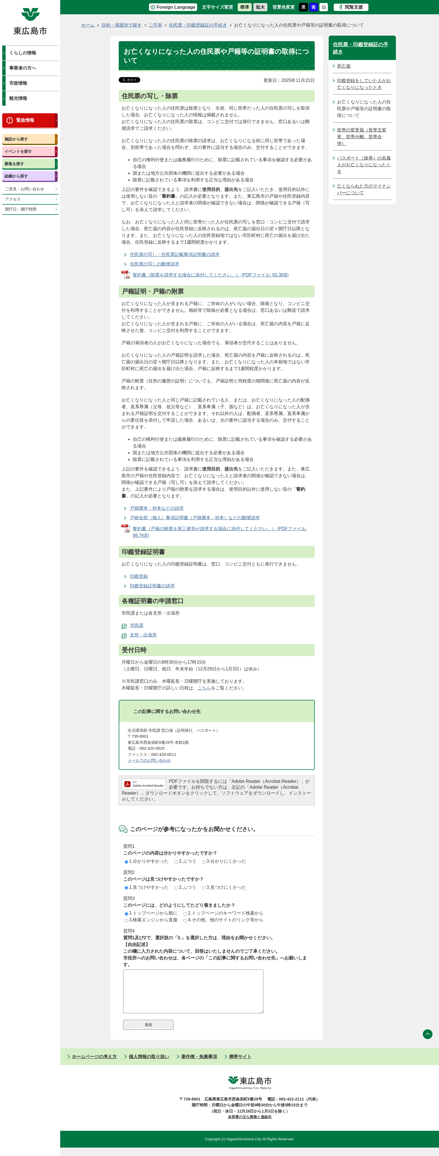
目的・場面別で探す (121, 25)
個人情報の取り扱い (149, 1065)
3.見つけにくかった (224, 887)
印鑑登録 (139, 576)
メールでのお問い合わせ (149, 760)
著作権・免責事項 (199, 1065)
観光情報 (18, 98)
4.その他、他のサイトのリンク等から (223, 919)
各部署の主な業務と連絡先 (250, 1125)
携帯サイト (240, 1065)
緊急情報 (25, 120)
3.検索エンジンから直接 (151, 919)
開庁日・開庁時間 (20, 209)
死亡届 (344, 66)
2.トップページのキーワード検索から (223, 913)
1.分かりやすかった (147, 861)
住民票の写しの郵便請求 (154, 264)
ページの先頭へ (427, 1042)
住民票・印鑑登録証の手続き (198, 25)
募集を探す (14, 163)
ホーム (88, 25)
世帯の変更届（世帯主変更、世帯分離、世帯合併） (361, 137)
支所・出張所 (143, 635)
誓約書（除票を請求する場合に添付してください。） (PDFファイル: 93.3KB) (210, 275)
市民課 (136, 625)
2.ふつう (185, 861)
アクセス (13, 199)
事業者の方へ (22, 68)
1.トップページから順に (151, 913)
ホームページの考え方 (94, 1065)
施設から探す (16, 139)
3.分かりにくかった (224, 861)
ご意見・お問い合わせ (24, 189)
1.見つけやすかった (147, 887)
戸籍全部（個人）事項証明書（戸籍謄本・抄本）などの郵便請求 (195, 517)
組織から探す (16, 176)
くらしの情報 (22, 52)
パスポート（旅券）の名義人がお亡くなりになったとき (364, 165)
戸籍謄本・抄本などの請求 (157, 508)
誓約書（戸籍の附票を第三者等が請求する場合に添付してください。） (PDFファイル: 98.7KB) (220, 532)
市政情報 (18, 83)
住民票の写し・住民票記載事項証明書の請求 (175, 254)
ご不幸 (155, 25)
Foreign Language (176, 7)
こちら (204, 688)
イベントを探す (18, 151)
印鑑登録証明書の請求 (152, 585)
